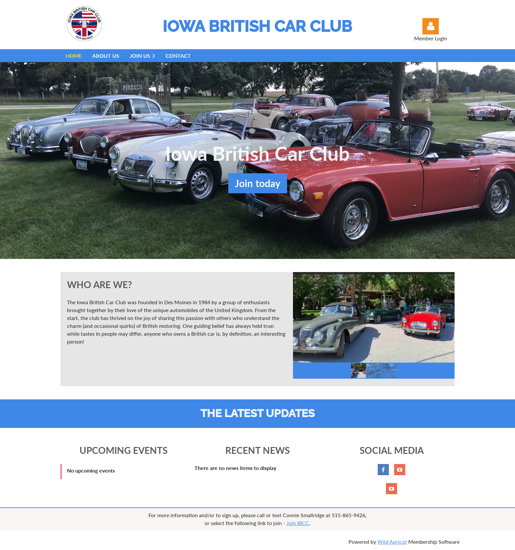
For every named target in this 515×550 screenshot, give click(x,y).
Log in (430, 26)
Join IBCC (297, 523)
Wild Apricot (392, 542)
